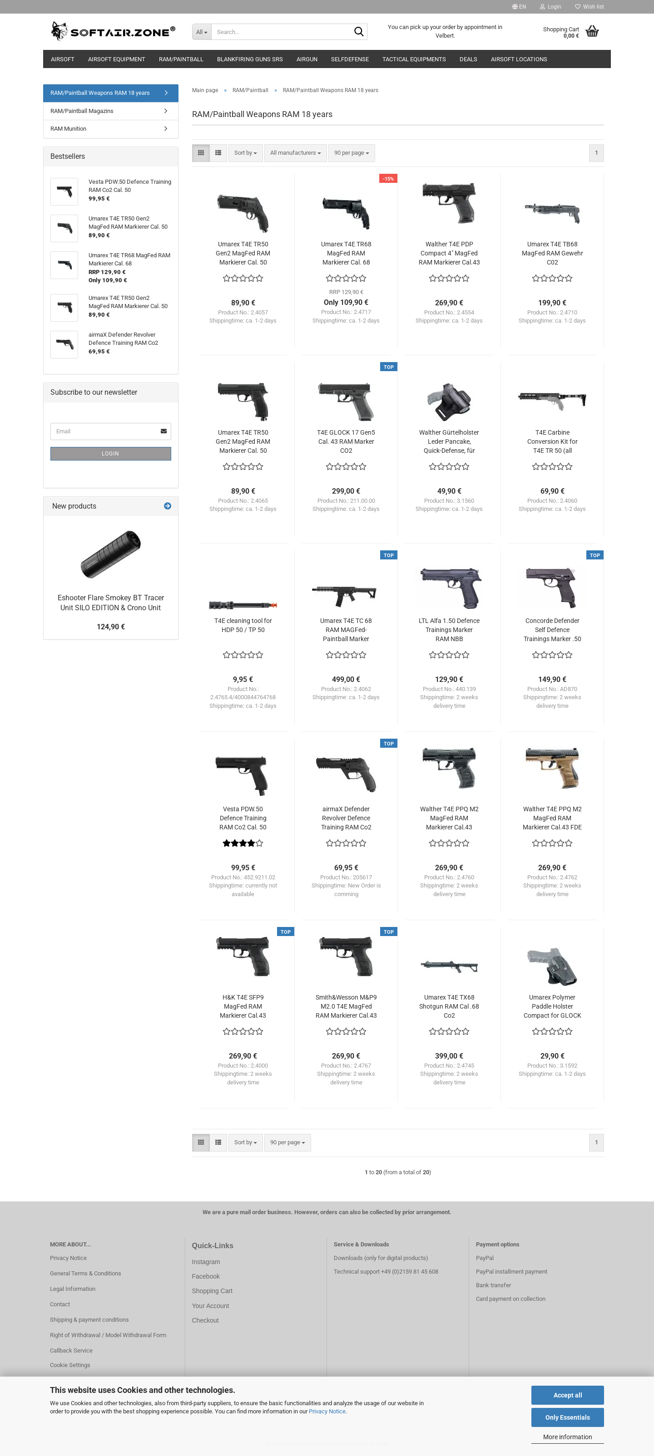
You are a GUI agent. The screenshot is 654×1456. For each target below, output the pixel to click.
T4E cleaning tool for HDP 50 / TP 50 (243, 625)
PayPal (485, 1258)
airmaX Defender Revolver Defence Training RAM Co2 (346, 818)
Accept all (568, 1395)
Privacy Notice (327, 1411)
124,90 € (111, 627)
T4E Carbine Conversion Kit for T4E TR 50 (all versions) (552, 442)
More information (567, 1437)
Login (110, 454)
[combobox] (245, 153)
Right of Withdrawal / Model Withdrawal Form (108, 1335)
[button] (519, 7)
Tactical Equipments (414, 59)
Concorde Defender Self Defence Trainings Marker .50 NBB (552, 630)
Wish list (589, 7)
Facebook (206, 1276)
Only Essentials (567, 1417)
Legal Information (72, 1288)
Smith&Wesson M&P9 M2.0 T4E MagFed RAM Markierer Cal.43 (346, 1006)
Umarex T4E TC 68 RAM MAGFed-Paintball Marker (346, 629)
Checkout (205, 1320)
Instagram (206, 1261)
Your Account (210, 1305)
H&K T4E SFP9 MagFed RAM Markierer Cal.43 (243, 1006)
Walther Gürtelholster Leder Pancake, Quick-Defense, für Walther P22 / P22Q (449, 442)
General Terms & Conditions (85, 1273)
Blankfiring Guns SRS (250, 59)
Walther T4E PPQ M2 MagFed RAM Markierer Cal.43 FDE (552, 818)
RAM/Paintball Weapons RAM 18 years (100, 92)
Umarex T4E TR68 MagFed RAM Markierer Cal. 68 (346, 253)
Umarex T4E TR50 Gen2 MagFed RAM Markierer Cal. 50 (243, 253)
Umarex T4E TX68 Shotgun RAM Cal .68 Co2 (449, 1006)
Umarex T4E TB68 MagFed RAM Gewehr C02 (552, 253)
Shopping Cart (212, 1290)
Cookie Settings (70, 1365)
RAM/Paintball (181, 59)
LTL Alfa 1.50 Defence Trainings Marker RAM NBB (449, 629)
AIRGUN (307, 59)
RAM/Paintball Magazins (82, 111)
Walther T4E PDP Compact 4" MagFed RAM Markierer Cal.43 (449, 253)
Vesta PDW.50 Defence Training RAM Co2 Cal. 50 (243, 818)
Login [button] (550, 7)
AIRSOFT (62, 59)
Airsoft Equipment (116, 59)
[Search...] (201, 32)
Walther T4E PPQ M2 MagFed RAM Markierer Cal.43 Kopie (449, 818)
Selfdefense (350, 59)
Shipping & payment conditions (89, 1319)
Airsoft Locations (519, 59)
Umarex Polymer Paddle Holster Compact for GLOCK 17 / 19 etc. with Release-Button (552, 1007)
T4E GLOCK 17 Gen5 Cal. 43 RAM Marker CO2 (346, 441)
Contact (60, 1304)
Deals (468, 59)
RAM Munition (68, 128)
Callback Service (71, 1350)
